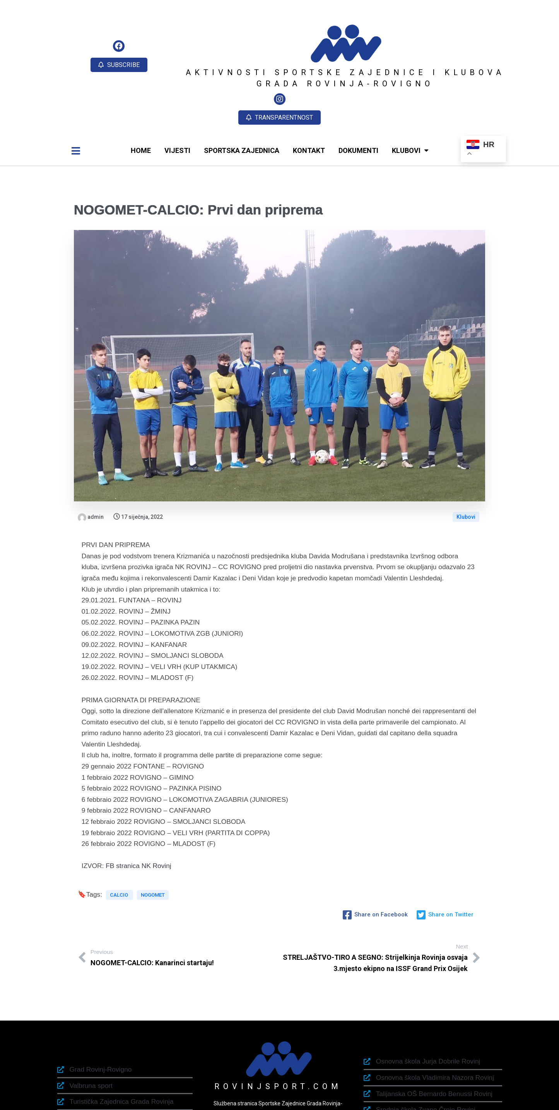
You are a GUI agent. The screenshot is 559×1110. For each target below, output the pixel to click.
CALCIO (119, 857)
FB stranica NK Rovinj (138, 824)
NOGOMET (153, 857)
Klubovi (465, 475)
